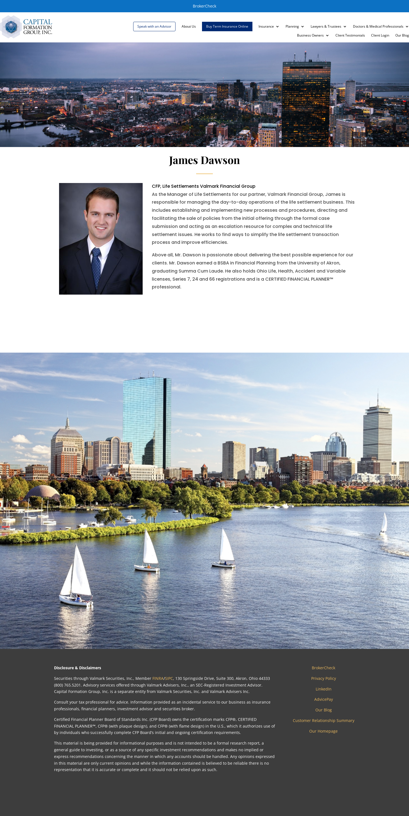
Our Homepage (323, 731)
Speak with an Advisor (154, 26)
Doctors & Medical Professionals (378, 27)
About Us (189, 27)
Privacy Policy (323, 678)
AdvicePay (323, 699)
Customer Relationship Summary (323, 720)
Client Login (380, 35)
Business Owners (310, 35)
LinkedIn (324, 689)
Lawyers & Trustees (326, 27)
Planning (292, 27)
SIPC (169, 678)
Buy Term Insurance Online (227, 26)
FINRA (158, 678)
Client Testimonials (350, 35)
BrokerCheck (204, 6)
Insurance (266, 27)
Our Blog (402, 35)
